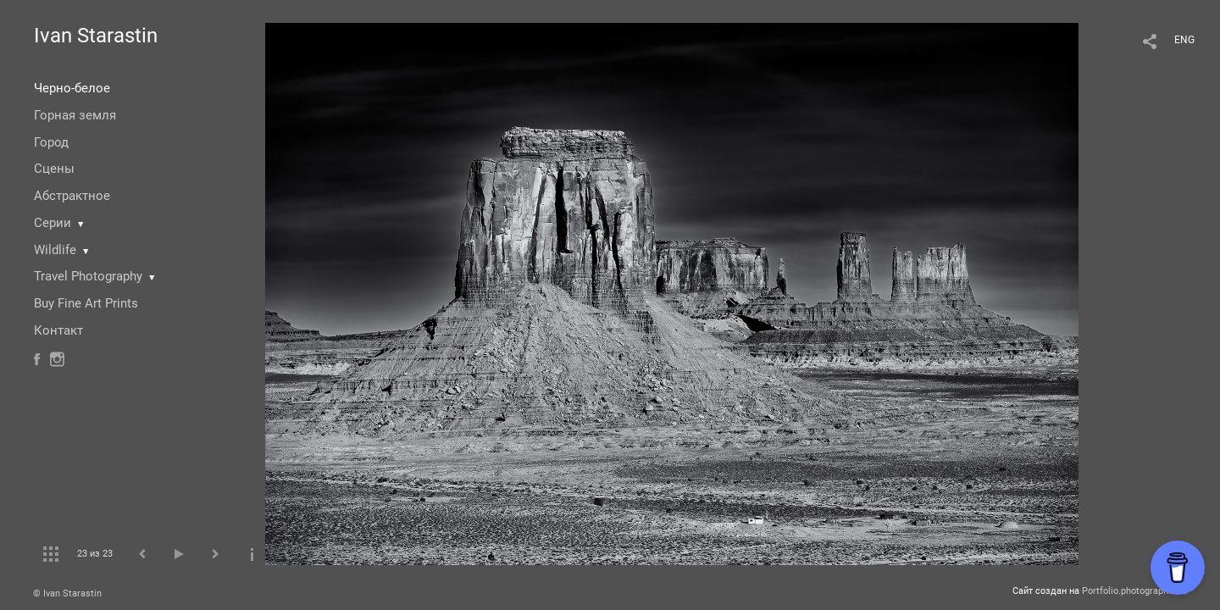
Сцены (54, 168)
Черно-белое (72, 88)
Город (51, 142)
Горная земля (75, 115)
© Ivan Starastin (67, 593)
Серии (52, 222)
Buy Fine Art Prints (86, 303)
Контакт (58, 330)
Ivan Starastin (96, 35)
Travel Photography (88, 276)
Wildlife (55, 250)
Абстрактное (72, 195)
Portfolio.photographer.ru (1134, 590)
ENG (1184, 40)
